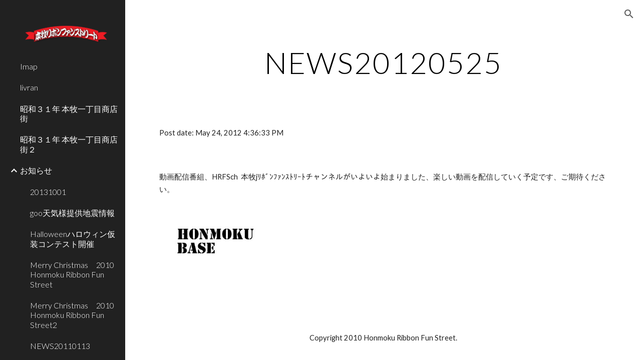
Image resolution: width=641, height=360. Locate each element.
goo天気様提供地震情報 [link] (72, 213)
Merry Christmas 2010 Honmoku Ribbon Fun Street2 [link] (74, 315)
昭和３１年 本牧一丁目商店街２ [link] (69, 144)
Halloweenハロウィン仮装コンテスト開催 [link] (72, 238)
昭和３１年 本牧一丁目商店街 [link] (69, 113)
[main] (383, 62)
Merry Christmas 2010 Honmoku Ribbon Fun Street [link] (74, 274)
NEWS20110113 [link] (60, 345)
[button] (629, 14)
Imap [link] (29, 66)
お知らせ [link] (36, 170)
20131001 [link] (48, 191)
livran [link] (29, 87)
